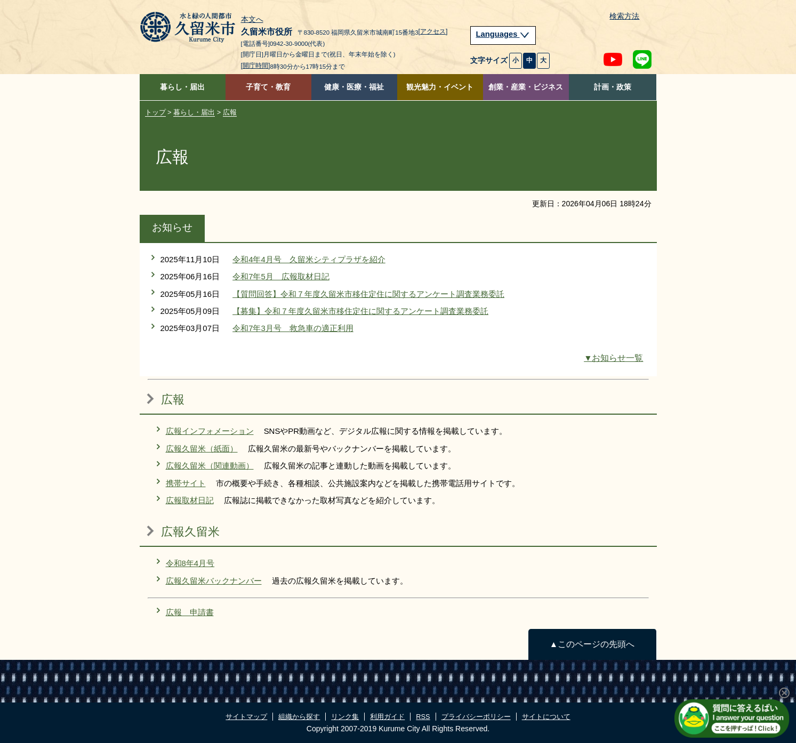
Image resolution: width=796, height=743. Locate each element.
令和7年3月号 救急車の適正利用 (292, 328)
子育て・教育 (268, 87)
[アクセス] (433, 31)
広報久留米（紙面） (202, 448)
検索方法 (624, 16)
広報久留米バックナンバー (214, 580)
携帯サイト (186, 483)
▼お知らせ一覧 (613, 357)
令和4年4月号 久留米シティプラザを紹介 (308, 259)
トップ (155, 112)
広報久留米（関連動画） (210, 465)
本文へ (252, 19)
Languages (503, 34)
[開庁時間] (255, 65)
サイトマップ (246, 717)
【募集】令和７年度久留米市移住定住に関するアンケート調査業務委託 (360, 311)
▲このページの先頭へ (592, 644)
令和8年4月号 (190, 563)
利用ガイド (387, 717)
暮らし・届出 (182, 87)
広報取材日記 (190, 500)
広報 (230, 112)
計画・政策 (612, 87)
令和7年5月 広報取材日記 (280, 276)
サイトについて (546, 717)
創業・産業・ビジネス (525, 87)
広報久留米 (190, 531)
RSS (423, 717)
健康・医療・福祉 (354, 87)
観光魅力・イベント (439, 87)
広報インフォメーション (210, 430)
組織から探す (299, 717)
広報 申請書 (190, 612)
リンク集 (345, 717)
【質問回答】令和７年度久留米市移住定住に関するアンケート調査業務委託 (368, 293)
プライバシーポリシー (476, 717)
